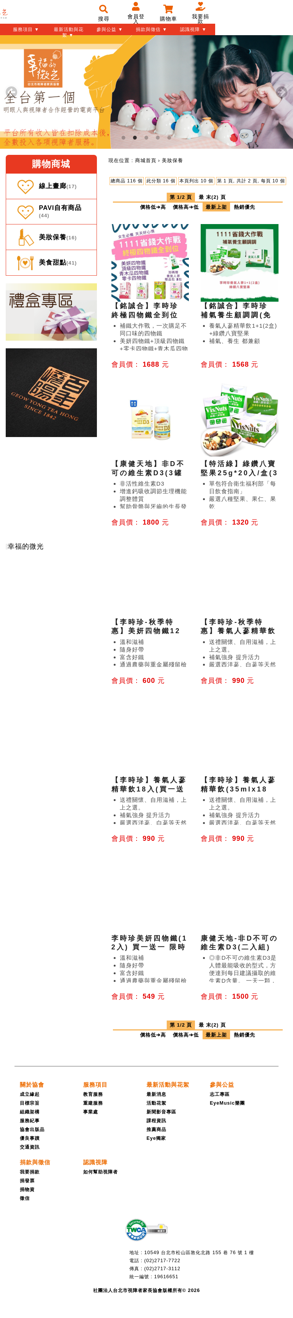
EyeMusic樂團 (227, 1103)
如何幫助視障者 (100, 1172)
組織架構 (30, 1112)
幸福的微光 (26, 546)
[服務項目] (95, 1084)
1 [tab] (123, 137)
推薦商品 (156, 1129)
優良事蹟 (30, 1138)
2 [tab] (135, 137)
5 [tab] (169, 137)
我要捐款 (30, 1172)
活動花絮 (156, 1103)
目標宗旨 (30, 1103)
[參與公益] (222, 1084)
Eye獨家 (156, 1138)
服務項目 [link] (95, 1084)
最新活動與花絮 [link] (167, 1084)
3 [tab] (146, 137)
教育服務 (93, 1094)
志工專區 (220, 1094)
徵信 (25, 1198)
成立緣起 (30, 1094)
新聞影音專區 (161, 1112)
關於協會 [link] (32, 1084)
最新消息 (156, 1094)
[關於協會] (32, 1084)
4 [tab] (158, 137)
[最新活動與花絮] (167, 1084)
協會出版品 (32, 1129)
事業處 (90, 1112)
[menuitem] (145, 160)
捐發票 (27, 1180)
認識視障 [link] (95, 1162)
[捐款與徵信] (35, 1162)
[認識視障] (95, 1162)
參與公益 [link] (222, 1084)
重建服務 (93, 1103)
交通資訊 (30, 1147)
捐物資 (27, 1189)
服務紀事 (30, 1120)
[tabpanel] (146, 92)
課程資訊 (156, 1120)
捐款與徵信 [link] (35, 1162)
